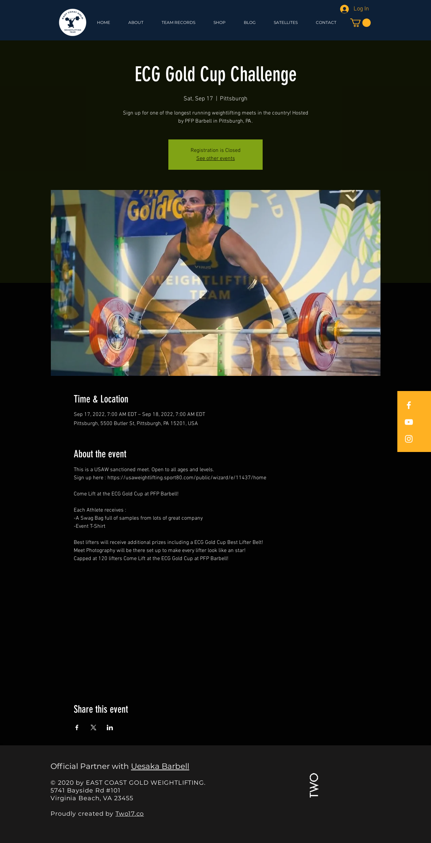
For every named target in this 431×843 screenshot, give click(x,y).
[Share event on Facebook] (77, 727)
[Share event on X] (93, 727)
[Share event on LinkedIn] (110, 727)
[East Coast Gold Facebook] (409, 405)
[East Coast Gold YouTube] (409, 422)
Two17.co (129, 813)
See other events (215, 158)
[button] (219, 22)
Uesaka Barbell (160, 766)
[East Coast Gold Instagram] (409, 439)
